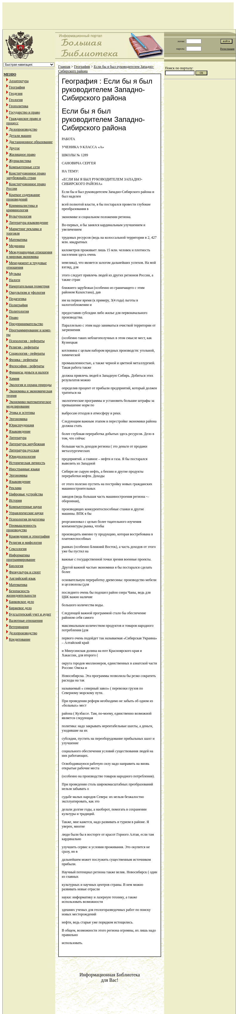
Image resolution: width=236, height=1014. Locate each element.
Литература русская (24, 450)
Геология (16, 100)
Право (13, 317)
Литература (18, 438)
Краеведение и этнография (29, 536)
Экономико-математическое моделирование (28, 404)
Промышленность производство (21, 527)
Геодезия (15, 93)
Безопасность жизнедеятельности (21, 593)
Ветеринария (19, 627)
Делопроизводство (23, 129)
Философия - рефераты (26, 366)
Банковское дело (21, 602)
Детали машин (20, 136)
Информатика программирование (20, 557)
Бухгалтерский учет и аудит (30, 614)
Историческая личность (27, 463)
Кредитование (19, 639)
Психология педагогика (27, 519)
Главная (64, 67)
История (15, 500)
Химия (14, 378)
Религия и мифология (25, 542)
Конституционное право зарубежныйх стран (26, 175)
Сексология (18, 549)
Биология (16, 566)
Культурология (20, 216)
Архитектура (19, 81)
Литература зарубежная (27, 444)
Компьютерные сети (24, 167)
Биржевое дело (20, 608)
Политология (19, 311)
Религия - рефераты (24, 347)
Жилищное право (22, 154)
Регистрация (227, 48)
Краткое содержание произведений (23, 197)
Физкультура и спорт (25, 572)
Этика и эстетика (22, 412)
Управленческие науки (26, 513)
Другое (14, 148)
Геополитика (18, 106)
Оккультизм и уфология (27, 292)
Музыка (15, 274)
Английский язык (22, 578)
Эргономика (18, 419)
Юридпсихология (22, 456)
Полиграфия (18, 305)
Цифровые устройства (26, 494)
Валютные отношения (26, 620)
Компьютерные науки (25, 507)
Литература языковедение (28, 222)
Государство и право (24, 112)
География (17, 87)
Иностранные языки (24, 469)
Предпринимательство (26, 324)
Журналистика (20, 161)
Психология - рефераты (27, 341)
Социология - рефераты (27, 353)
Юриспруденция (21, 425)
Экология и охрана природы (30, 385)
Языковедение (19, 431)
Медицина (17, 246)
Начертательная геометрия (29, 286)
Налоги (14, 280)
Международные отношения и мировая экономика (29, 254)
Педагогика (17, 299)
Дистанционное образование (31, 142)
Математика (18, 240)
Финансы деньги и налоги (29, 372)
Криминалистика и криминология (22, 207)
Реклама (15, 488)
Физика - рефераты (23, 360)
